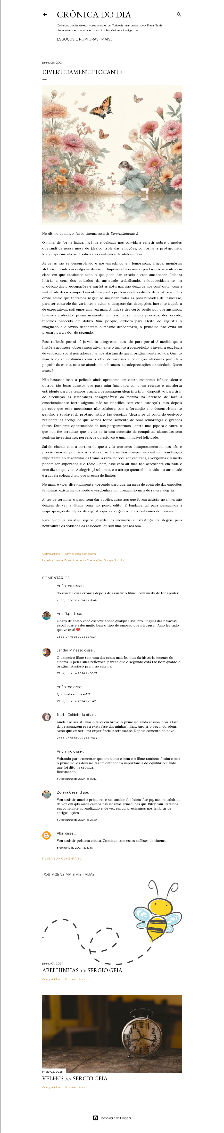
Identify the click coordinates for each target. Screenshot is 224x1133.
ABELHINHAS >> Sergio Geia (82, 970)
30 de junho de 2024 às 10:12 (77, 778)
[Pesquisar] (179, 13)
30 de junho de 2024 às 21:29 (77, 819)
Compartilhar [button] (52, 553)
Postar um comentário (62, 858)
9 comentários (75, 979)
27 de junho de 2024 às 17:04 (77, 737)
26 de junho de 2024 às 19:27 (76, 636)
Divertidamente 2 (76, 560)
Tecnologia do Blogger (112, 1118)
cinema (57, 560)
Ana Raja (64, 613)
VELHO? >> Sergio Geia (75, 1078)
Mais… (107, 39)
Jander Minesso (70, 650)
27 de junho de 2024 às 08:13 (77, 673)
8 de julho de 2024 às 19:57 (75, 847)
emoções (96, 560)
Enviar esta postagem (80, 553)
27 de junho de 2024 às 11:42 (76, 701)
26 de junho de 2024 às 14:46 (77, 600)
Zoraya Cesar (68, 792)
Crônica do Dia (94, 14)
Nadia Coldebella (71, 715)
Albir (60, 833)
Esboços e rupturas (78, 39)
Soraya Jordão (114, 560)
